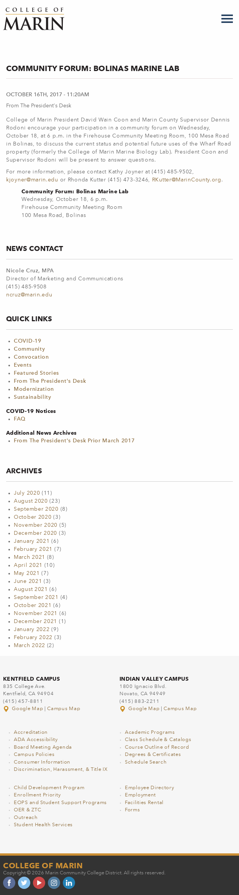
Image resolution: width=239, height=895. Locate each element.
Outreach (26, 817)
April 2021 (28, 565)
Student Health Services (43, 824)
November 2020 (35, 525)
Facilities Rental (144, 802)
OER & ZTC (27, 810)
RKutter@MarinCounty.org (186, 180)
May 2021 (27, 573)
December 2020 (35, 533)
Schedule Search (146, 762)
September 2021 (36, 597)
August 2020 (31, 501)
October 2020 (32, 517)
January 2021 (31, 541)
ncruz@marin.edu (29, 295)
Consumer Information (42, 762)
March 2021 (29, 557)
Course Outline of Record (157, 747)
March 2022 (29, 645)
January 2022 (31, 629)
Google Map (23, 708)
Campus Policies (34, 754)
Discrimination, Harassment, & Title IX (61, 769)
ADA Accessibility (36, 739)
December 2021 (35, 621)
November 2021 (35, 613)
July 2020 (27, 493)
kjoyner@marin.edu (32, 180)
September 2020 (36, 509)
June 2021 (28, 581)
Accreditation (31, 732)
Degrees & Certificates (153, 754)
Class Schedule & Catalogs (158, 739)
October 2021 (32, 605)
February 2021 (33, 549)
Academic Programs (150, 732)
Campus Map (63, 708)
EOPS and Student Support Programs (60, 802)
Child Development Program (49, 787)
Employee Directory (149, 787)
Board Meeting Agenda (43, 747)
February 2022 (33, 637)
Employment (140, 795)
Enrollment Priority (37, 795)
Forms (132, 810)
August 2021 (31, 589)
